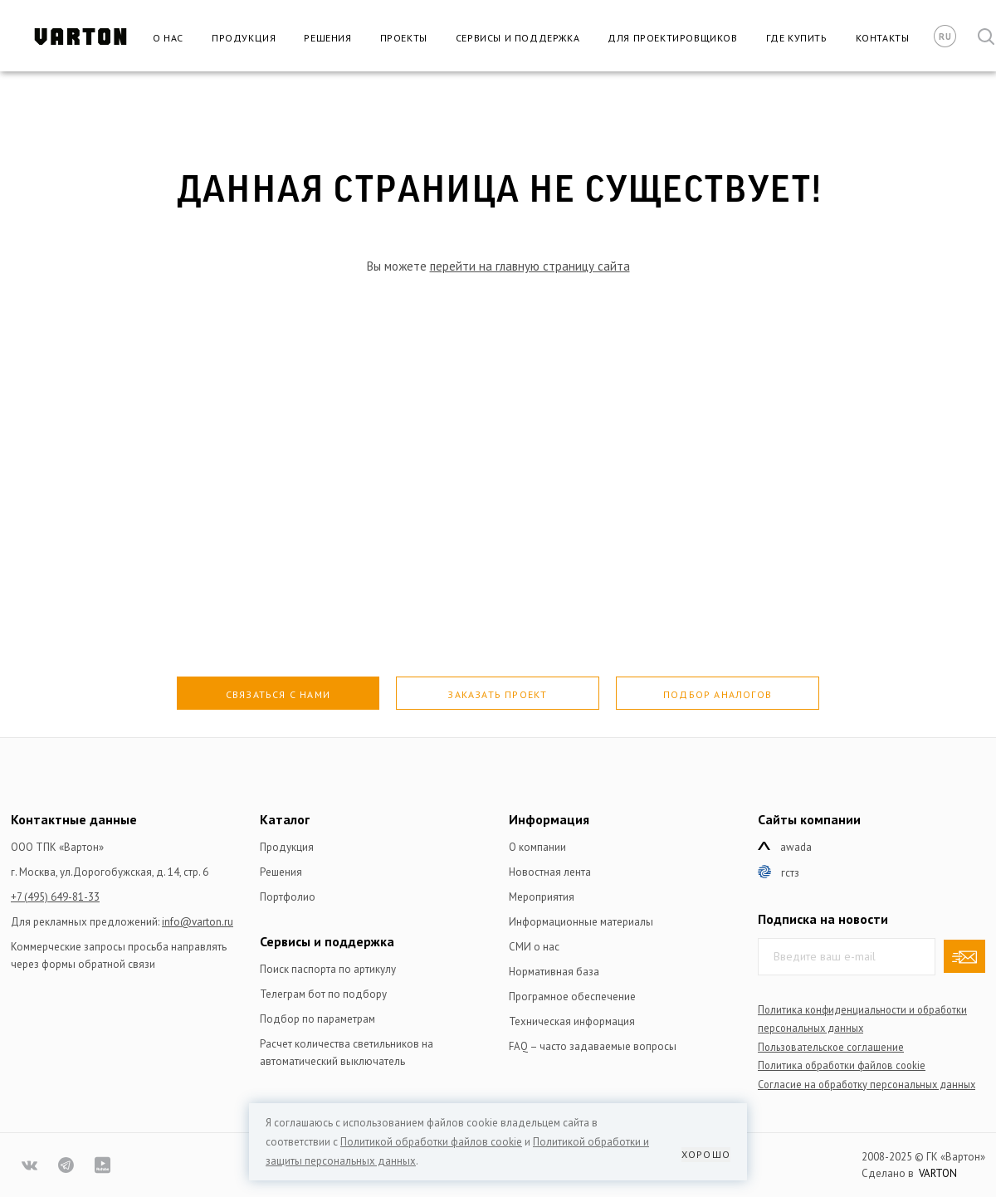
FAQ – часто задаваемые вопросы (592, 1046)
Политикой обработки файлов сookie (431, 1142)
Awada (796, 847)
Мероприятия (541, 897)
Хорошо (705, 1154)
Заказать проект (497, 694)
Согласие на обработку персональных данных (866, 1084)
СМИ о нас (534, 947)
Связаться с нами (278, 694)
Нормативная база (554, 972)
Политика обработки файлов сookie (841, 1065)
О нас (168, 38)
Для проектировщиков (672, 38)
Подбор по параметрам (317, 1019)
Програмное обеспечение (572, 996)
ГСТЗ (790, 873)
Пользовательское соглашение (831, 1046)
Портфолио (287, 897)
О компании (537, 847)
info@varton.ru (197, 922)
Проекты (403, 38)
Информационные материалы (581, 922)
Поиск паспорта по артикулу (328, 969)
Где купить (797, 38)
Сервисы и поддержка (517, 38)
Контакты (883, 38)
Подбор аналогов (717, 694)
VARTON (938, 1173)
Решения (327, 38)
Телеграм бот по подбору (323, 994)
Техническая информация (572, 1021)
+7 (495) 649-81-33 (55, 897)
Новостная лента (550, 872)
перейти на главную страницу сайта (530, 266)
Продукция (244, 38)
